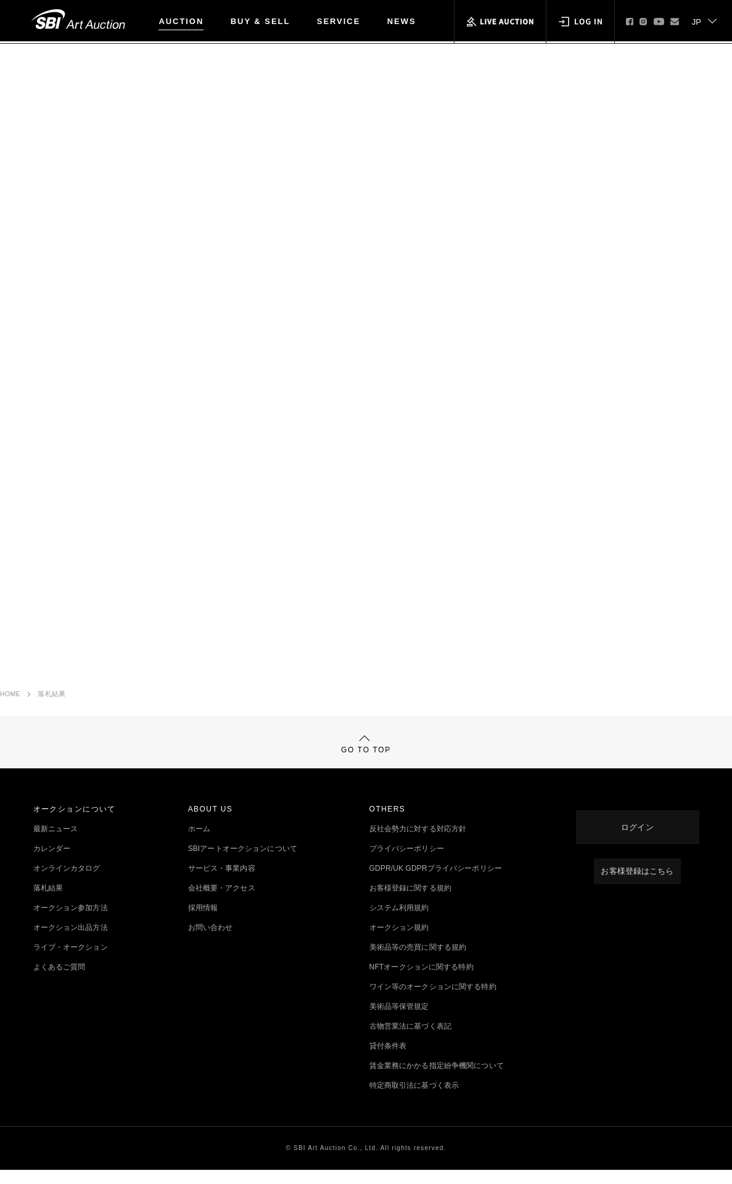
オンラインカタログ (67, 882)
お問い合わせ (210, 941)
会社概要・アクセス (221, 902)
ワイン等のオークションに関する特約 (432, 1001)
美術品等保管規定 (399, 1020)
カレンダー (52, 862)
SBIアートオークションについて (242, 862)
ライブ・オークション (70, 961)
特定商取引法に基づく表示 (414, 1099)
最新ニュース (55, 843)
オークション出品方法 (70, 941)
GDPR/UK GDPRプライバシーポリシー (435, 882)
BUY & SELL (260, 21)
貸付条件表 (388, 1060)
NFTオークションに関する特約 (421, 981)
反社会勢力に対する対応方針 (418, 843)
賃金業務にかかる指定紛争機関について (436, 1079)
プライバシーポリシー (406, 862)
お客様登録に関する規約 (410, 902)
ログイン (637, 833)
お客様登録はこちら (637, 872)
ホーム (199, 843)
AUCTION (181, 21)
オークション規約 (399, 941)
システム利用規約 (399, 922)
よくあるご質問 (59, 981)
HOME (10, 697)
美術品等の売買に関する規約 (418, 961)
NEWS (401, 21)
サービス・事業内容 (221, 882)
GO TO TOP (366, 752)
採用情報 (203, 922)
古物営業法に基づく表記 (410, 1040)
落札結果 (51, 697)
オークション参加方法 (70, 922)
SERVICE (339, 21)
